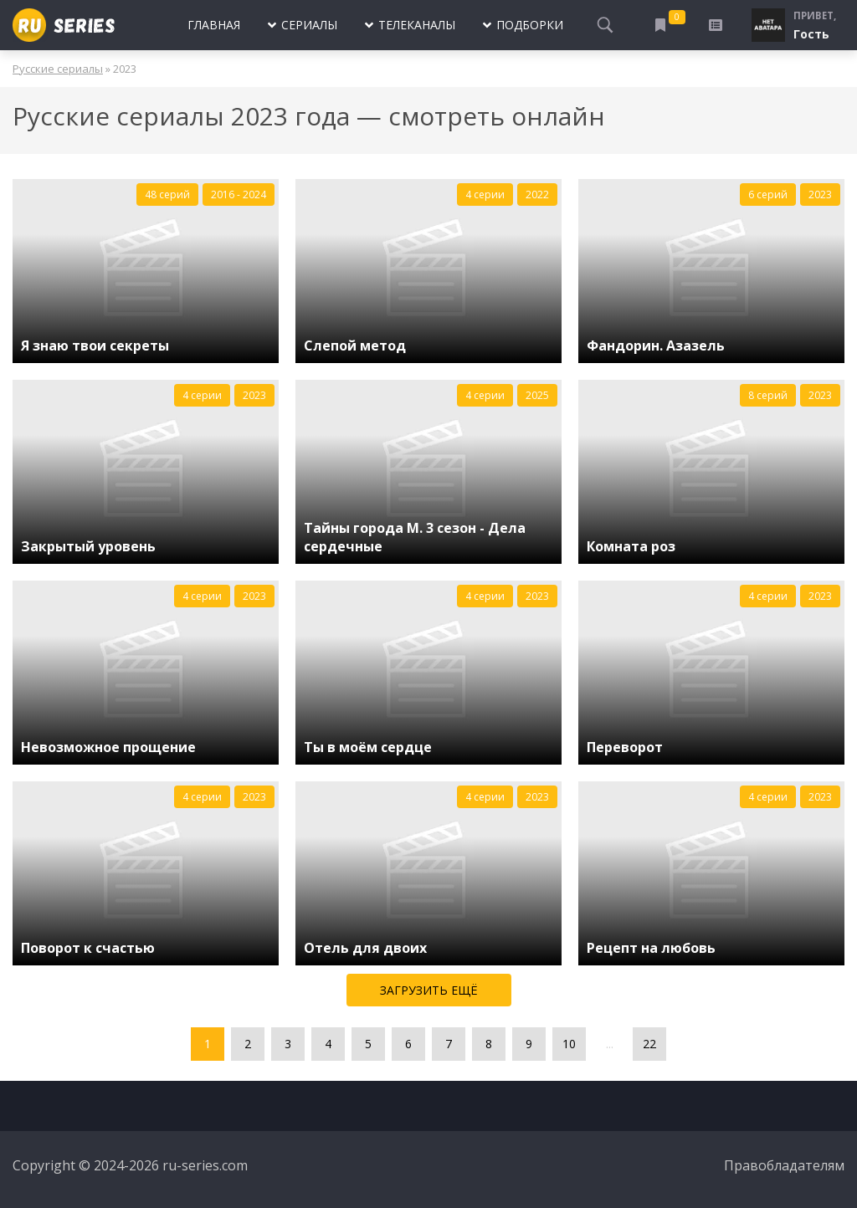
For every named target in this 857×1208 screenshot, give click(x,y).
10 (569, 1044)
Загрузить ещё (429, 990)
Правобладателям (784, 1165)
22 (649, 1044)
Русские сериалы (58, 68)
